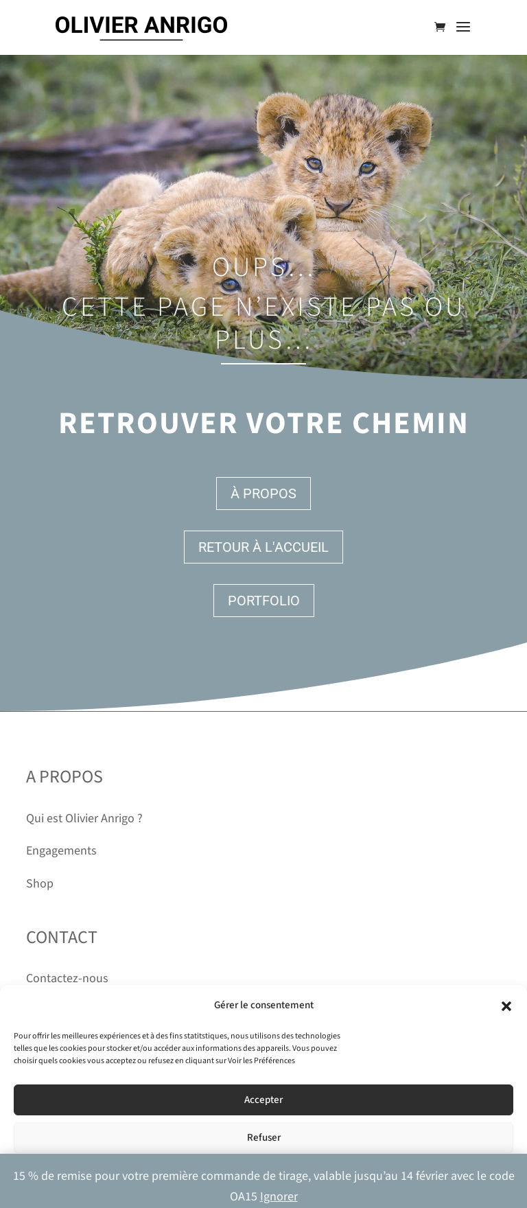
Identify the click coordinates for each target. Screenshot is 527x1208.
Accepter (263, 1100)
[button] (506, 1006)
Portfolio (264, 600)
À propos (263, 493)
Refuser (264, 1137)
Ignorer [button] (279, 1196)
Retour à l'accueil (263, 547)
